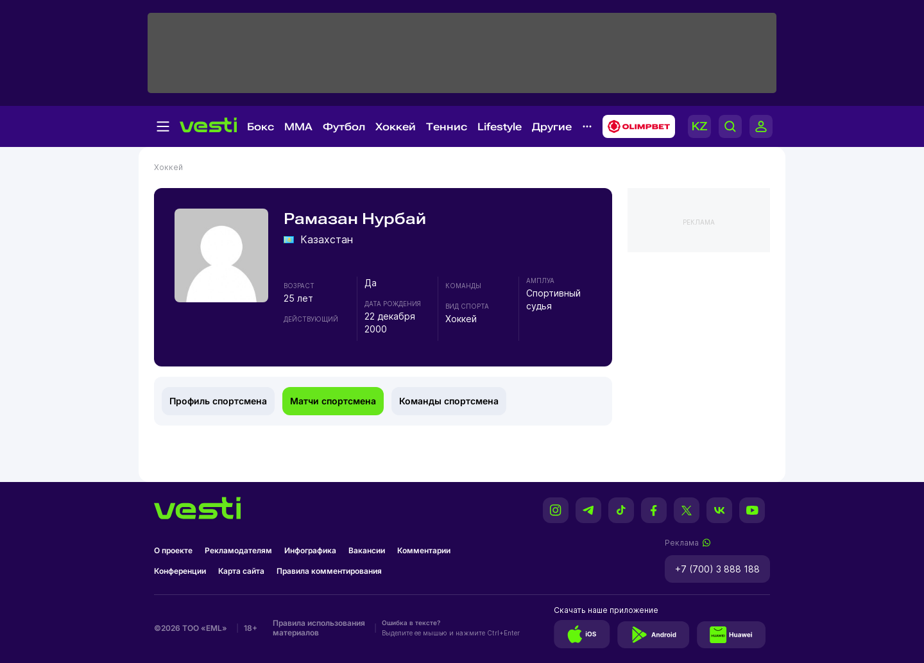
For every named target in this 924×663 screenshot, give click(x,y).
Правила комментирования (329, 571)
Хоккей (395, 127)
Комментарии (423, 550)
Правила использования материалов (319, 627)
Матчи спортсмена (333, 400)
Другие (552, 127)
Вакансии (366, 550)
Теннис (446, 127)
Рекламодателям (238, 550)
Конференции (180, 571)
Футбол (344, 127)
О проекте (173, 550)
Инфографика (310, 550)
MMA (298, 127)
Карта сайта (241, 571)
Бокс (260, 127)
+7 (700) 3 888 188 (717, 569)
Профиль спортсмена (218, 400)
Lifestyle (499, 127)
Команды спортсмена (449, 400)
